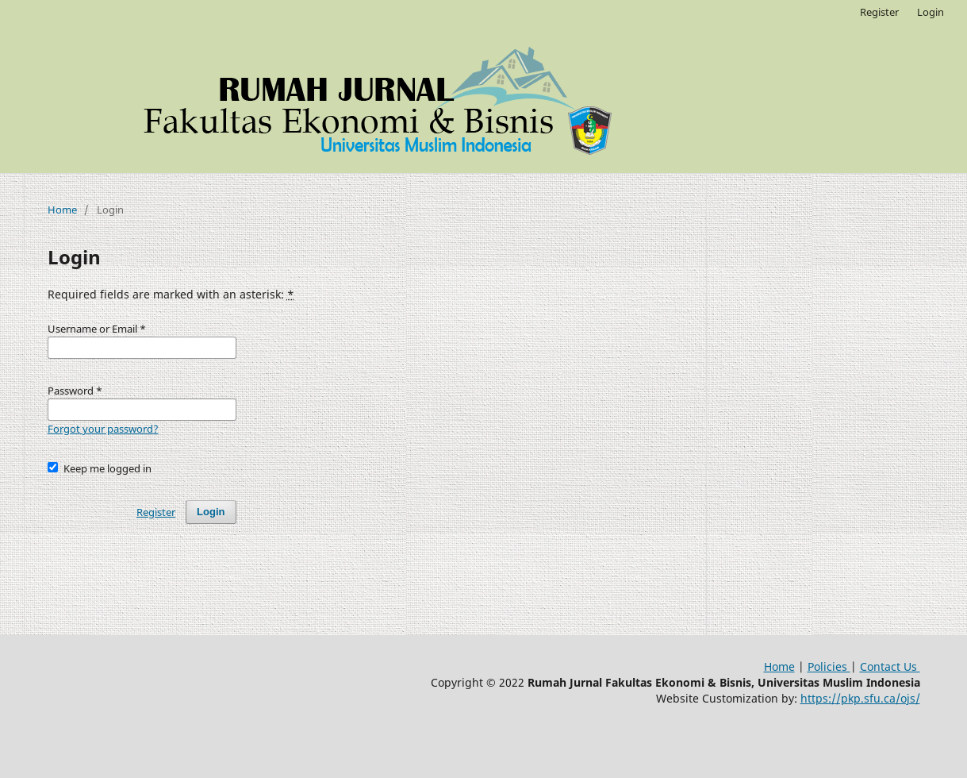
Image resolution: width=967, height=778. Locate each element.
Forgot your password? (103, 429)
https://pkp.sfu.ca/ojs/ (860, 698)
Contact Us (890, 666)
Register (879, 12)
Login (930, 12)
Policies (829, 666)
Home (62, 209)
